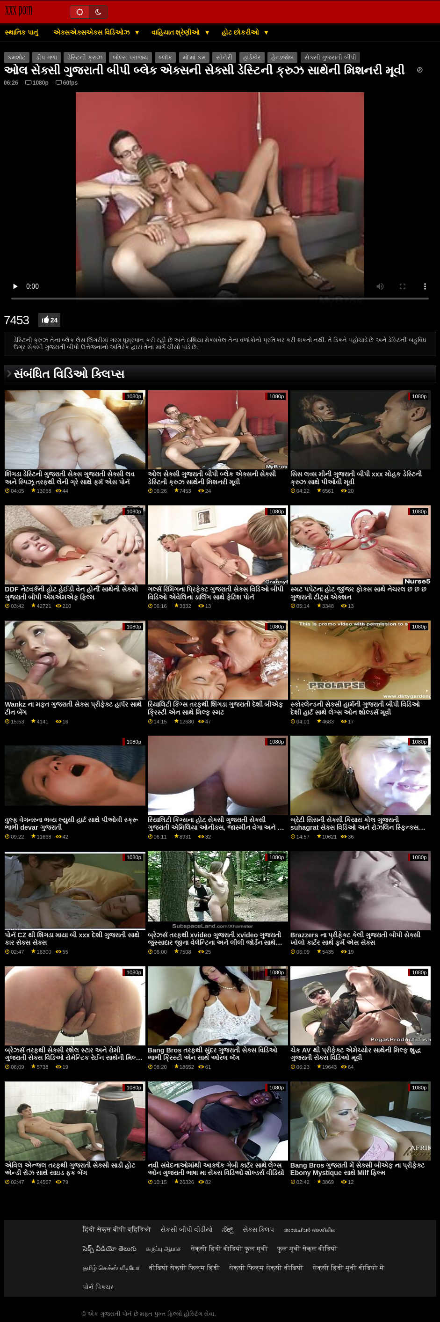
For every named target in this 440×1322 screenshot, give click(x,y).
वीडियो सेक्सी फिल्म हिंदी (184, 1267)
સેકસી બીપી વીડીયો (186, 1229)
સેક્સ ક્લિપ (258, 1229)
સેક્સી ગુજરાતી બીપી (330, 57)
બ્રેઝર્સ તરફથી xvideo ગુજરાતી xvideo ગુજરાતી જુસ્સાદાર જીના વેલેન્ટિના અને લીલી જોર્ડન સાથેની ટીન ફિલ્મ (215, 942)
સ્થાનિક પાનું (21, 32)
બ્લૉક (165, 57)
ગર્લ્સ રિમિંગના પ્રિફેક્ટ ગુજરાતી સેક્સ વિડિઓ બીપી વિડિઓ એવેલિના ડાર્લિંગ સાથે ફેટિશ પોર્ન (216, 593)
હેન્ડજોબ (282, 57)
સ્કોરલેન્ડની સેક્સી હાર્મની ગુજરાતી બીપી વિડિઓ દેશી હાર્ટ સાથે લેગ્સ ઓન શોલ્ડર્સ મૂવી (355, 708)
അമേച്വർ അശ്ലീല (309, 1229)
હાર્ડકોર (252, 57)
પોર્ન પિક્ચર (98, 1287)
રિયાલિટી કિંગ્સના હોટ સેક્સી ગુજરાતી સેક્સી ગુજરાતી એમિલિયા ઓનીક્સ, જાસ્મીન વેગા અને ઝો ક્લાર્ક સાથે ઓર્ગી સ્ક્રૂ (217, 827)
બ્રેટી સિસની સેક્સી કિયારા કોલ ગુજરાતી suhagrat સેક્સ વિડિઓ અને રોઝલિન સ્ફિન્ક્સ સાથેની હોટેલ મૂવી (354, 827)
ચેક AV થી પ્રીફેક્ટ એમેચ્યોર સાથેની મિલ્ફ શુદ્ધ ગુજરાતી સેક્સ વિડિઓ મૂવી (355, 1054)
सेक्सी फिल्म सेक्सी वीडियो (266, 1267)
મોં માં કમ (194, 57)
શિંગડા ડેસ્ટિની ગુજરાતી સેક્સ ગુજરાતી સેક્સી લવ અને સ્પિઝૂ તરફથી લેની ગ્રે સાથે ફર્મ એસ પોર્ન (70, 478)
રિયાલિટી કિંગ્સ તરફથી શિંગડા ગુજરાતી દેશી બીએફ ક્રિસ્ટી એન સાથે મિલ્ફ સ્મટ (215, 708)
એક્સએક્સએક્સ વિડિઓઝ (92, 32)
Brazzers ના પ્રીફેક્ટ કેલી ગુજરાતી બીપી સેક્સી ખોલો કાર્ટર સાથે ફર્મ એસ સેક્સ (355, 939)
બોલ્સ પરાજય (130, 57)
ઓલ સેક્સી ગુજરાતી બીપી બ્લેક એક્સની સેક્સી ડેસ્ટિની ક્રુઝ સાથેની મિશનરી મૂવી (212, 478)
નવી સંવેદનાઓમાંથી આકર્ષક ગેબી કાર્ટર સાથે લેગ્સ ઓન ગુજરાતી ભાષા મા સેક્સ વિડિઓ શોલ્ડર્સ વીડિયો (216, 1169)
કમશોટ (16, 57)
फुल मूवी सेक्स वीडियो (307, 1248)
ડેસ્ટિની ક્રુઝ (84, 57)
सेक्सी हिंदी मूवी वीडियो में (348, 1267)
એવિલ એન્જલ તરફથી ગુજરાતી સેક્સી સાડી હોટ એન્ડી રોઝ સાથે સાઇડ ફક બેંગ (70, 1169)
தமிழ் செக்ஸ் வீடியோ (111, 1267)
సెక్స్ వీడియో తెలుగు (110, 1248)
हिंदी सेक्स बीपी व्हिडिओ (117, 1229)
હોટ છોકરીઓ (241, 32)
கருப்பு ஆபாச (163, 1248)
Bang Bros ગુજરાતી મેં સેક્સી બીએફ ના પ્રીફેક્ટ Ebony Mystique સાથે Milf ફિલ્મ (357, 1169)
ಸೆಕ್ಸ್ (227, 1229)
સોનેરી (224, 57)
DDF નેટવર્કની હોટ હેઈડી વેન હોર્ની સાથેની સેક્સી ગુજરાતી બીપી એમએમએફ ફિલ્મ (71, 593)
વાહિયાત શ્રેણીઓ (176, 32)
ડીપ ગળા (46, 57)
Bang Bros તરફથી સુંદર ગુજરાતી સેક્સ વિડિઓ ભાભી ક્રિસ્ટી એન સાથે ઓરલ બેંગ (213, 1054)
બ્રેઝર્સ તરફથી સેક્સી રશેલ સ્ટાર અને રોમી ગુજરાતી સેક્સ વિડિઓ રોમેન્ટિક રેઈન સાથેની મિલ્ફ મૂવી (72, 1057)
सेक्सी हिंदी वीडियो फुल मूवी (229, 1248)
